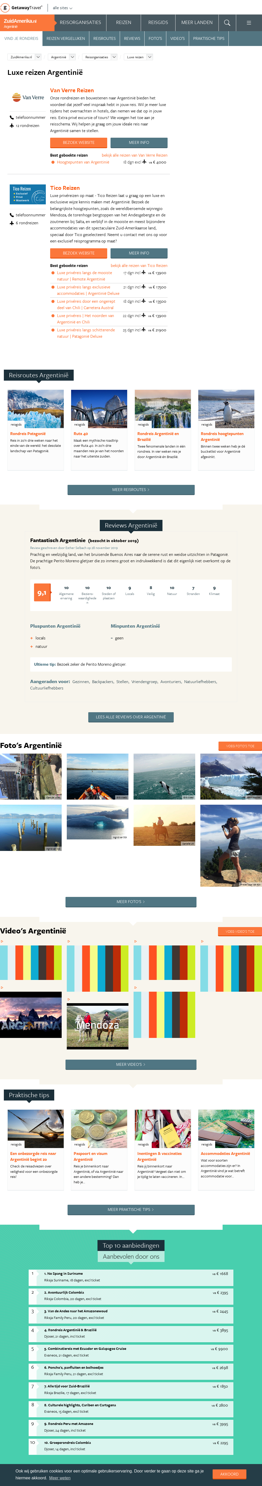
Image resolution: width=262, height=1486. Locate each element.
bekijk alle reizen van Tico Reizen (139, 265)
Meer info (139, 142)
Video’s (177, 38)
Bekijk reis (115, 1358)
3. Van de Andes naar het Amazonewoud (75, 1128)
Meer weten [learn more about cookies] (60, 1478)
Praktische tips (208, 38)
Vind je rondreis (21, 38)
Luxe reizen (135, 57)
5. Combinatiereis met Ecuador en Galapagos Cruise (85, 1165)
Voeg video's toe (240, 835)
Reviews (132, 38)
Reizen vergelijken (66, 38)
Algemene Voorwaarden (72, 1404)
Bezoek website (79, 142)
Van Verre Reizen (72, 90)
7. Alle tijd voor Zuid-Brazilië (67, 1203)
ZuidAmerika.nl (21, 57)
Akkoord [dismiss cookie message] (229, 1474)
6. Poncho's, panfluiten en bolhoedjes (73, 1184)
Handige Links (37, 1404)
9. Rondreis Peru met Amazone (68, 1241)
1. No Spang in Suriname (63, 1090)
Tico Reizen (65, 187)
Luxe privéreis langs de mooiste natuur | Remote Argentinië (84, 276)
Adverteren (12, 1404)
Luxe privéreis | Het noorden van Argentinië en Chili (85, 318)
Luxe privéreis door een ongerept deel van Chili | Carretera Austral (86, 304)
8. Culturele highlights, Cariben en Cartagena (80, 1222)
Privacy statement (130, 1404)
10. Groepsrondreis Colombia (67, 1259)
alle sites (63, 8)
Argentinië (58, 57)
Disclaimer (158, 1404)
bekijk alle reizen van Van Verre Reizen (135, 155)
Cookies (178, 1404)
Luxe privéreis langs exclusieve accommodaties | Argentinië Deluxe (88, 290)
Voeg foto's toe (240, 745)
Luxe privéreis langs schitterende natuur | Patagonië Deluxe (86, 333)
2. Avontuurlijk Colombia (64, 1109)
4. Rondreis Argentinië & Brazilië (70, 1147)
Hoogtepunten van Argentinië (83, 162)
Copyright (103, 1404)
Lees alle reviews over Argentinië (131, 717)
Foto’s (155, 38)
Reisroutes (104, 38)
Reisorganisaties (96, 57)
